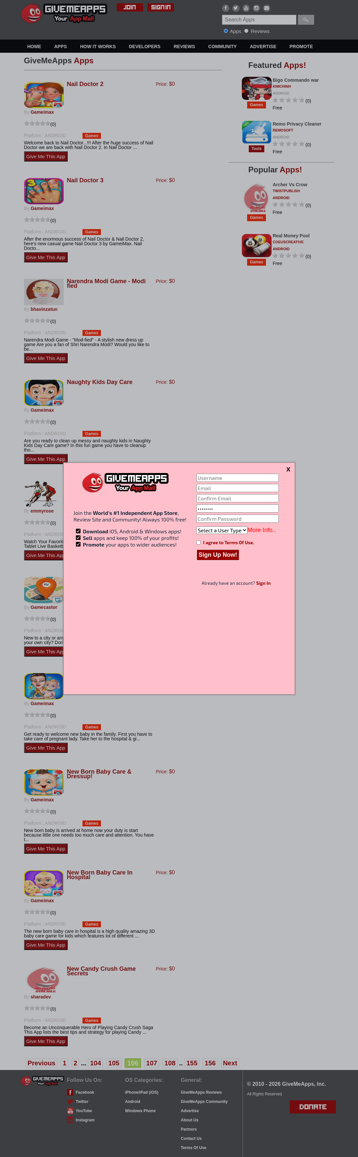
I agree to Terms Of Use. (228, 542)
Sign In (263, 583)
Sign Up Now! (218, 554)
